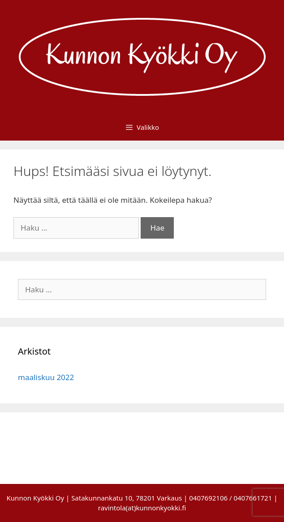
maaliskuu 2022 (46, 377)
